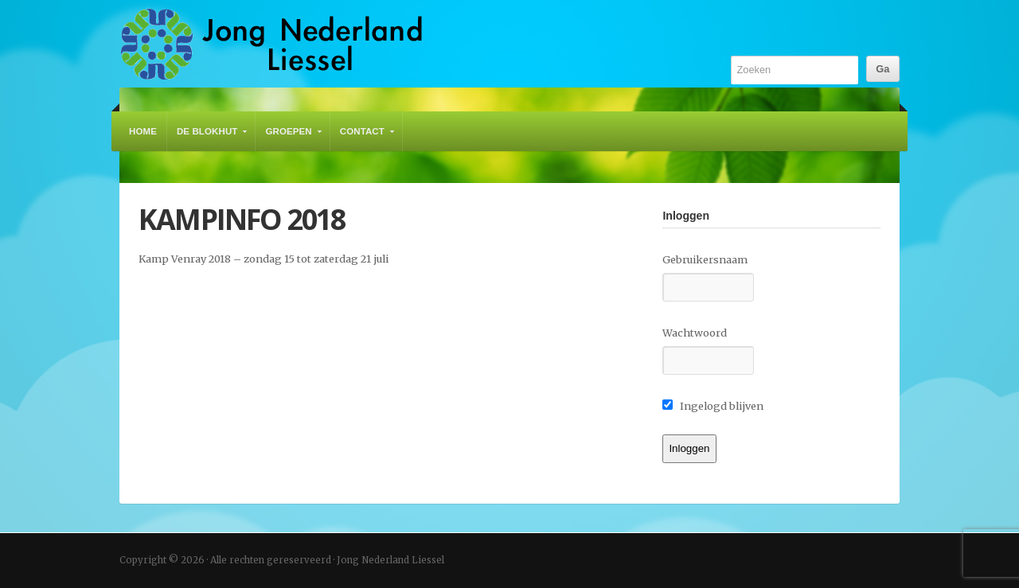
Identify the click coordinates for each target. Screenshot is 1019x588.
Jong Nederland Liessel (271, 44)
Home (143, 131)
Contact (363, 139)
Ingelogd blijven (712, 405)
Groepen (289, 139)
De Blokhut (208, 139)
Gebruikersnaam (705, 259)
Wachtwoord (694, 332)
